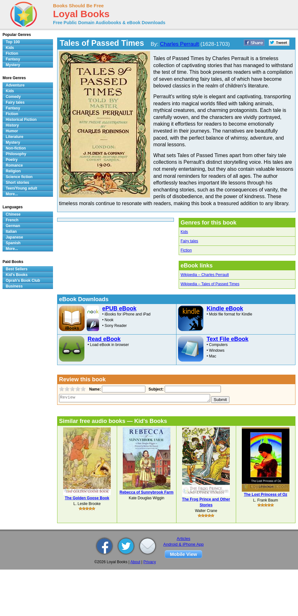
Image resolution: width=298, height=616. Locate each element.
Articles (183, 538)
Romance (14, 165)
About (135, 562)
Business (14, 286)
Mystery (13, 65)
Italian (11, 231)
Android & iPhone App (183, 544)
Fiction (186, 250)
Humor (12, 131)
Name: (94, 389)
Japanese (14, 237)
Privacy (149, 562)
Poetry (11, 159)
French (12, 220)
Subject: (155, 389)
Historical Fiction (21, 119)
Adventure (15, 85)
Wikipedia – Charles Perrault (205, 275)
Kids (184, 232)
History (12, 125)
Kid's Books (17, 275)
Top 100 (13, 42)
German (13, 226)
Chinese (13, 214)
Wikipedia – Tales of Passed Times (210, 284)
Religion (13, 171)
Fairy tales (189, 241)
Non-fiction (16, 148)
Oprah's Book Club (23, 280)
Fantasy (13, 59)
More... (12, 194)
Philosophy (16, 154)
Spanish (13, 243)
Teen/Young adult (21, 188)
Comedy (13, 96)
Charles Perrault (179, 44)
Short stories (17, 182)
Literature (14, 137)
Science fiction (19, 177)
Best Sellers (17, 269)
